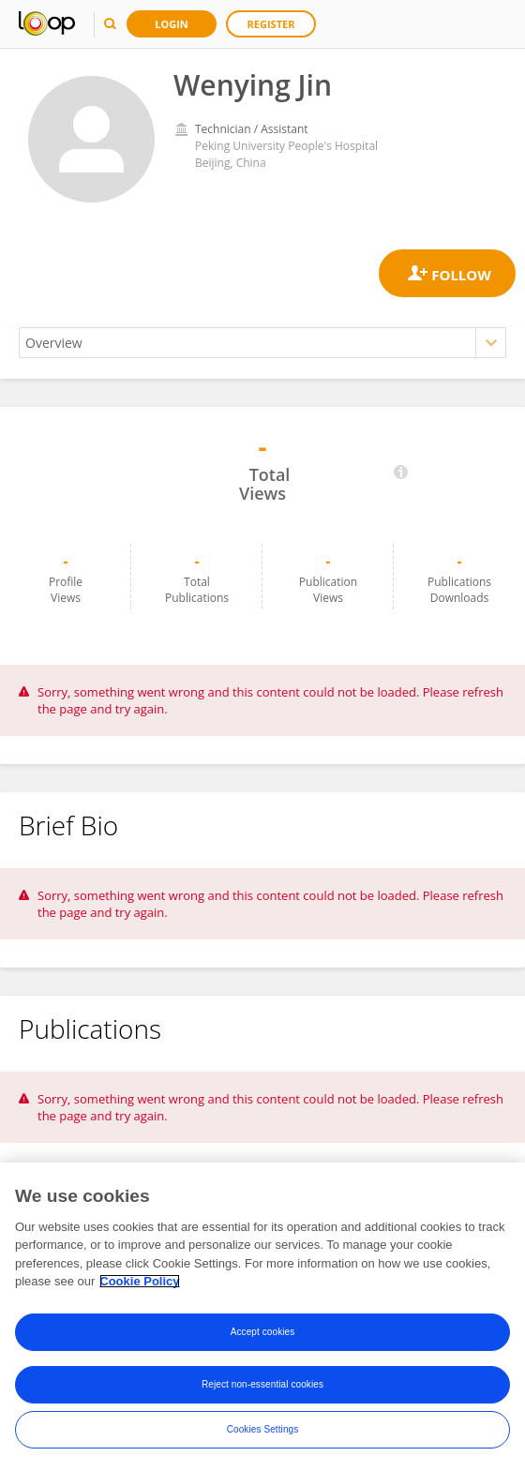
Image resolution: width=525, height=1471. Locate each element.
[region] (262, 1317)
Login (171, 24)
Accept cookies (263, 1332)
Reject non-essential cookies (262, 1384)
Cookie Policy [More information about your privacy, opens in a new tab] (139, 1281)
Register (271, 24)
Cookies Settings (263, 1429)
